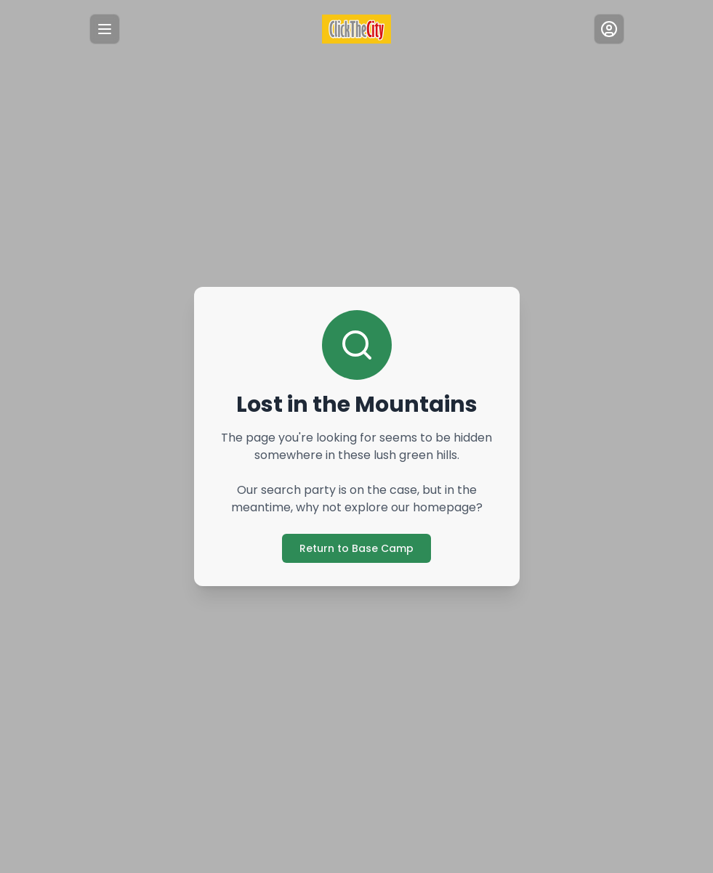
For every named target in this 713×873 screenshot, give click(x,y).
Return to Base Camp (356, 548)
